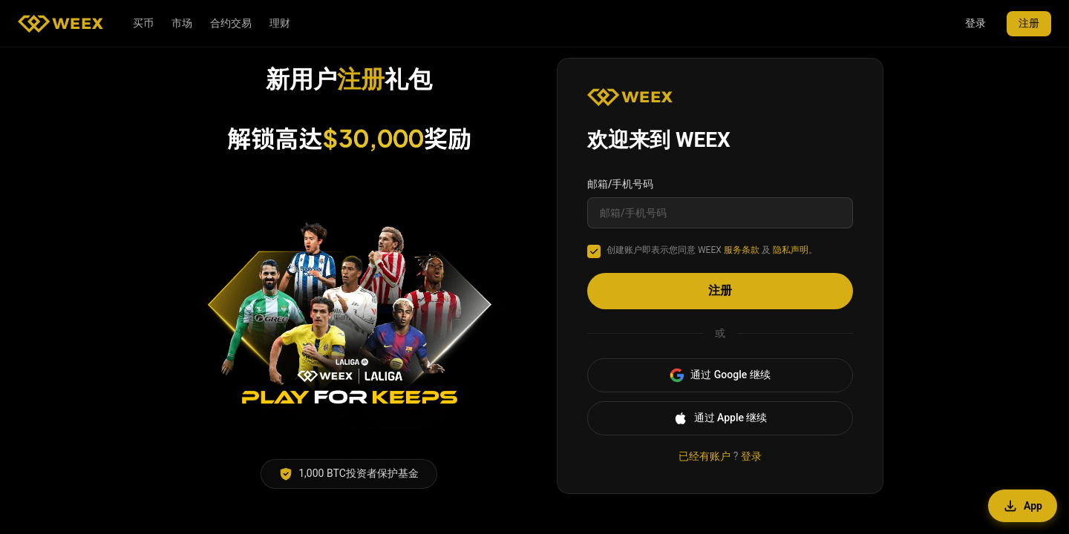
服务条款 (741, 250)
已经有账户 (704, 456)
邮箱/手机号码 (620, 184)
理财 (279, 23)
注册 (1029, 23)
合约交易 (231, 23)
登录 (975, 23)
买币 (143, 23)
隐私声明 (790, 250)
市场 (181, 23)
